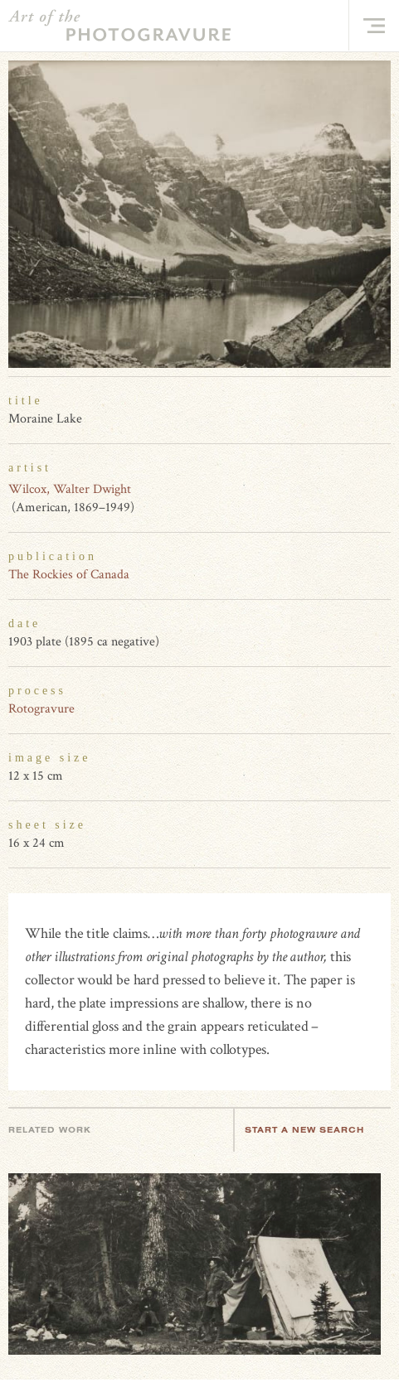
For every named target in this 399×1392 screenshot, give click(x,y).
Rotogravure (41, 709)
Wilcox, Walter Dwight (69, 489)
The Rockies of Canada (68, 574)
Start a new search (313, 1129)
